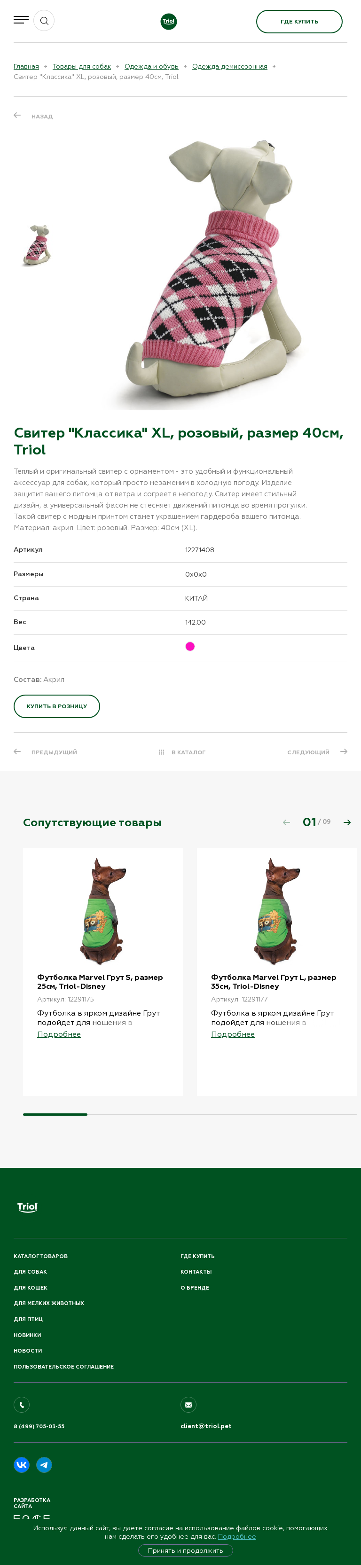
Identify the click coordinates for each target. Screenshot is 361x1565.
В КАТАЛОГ (189, 752)
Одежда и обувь (152, 66)
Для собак (30, 1272)
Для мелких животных (49, 1303)
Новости (28, 1351)
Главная (26, 66)
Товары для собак (82, 66)
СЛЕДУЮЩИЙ (308, 752)
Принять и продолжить (185, 1550)
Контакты (196, 1272)
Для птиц (28, 1319)
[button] (347, 822)
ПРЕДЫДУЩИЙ (54, 752)
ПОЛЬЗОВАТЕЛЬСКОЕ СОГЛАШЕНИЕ (64, 1367)
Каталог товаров (41, 1256)
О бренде (194, 1288)
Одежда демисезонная (229, 66)
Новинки (27, 1335)
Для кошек (30, 1288)
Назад (42, 116)
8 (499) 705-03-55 (39, 1427)
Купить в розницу (57, 706)
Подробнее (237, 1536)
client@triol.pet (206, 1426)
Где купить (299, 21)
